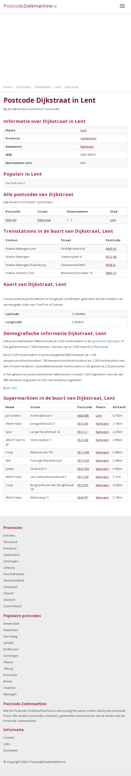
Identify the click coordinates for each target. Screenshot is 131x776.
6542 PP (82, 497)
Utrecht (8, 593)
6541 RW (83, 469)
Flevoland (10, 542)
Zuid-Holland (12, 606)
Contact (8, 737)
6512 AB (111, 257)
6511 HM (83, 452)
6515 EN (82, 423)
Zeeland (9, 600)
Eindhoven (10, 649)
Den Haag (10, 636)
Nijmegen (87, 146)
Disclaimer (10, 750)
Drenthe (9, 535)
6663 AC (111, 249)
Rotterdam (10, 630)
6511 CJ (82, 432)
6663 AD (11, 220)
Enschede (10, 675)
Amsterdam (11, 623)
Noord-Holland (13, 580)
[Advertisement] (65, 48)
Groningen (10, 561)
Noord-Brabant (13, 574)
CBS (14, 388)
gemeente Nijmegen (106, 341)
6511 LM (82, 477)
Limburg (8, 567)
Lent (83, 130)
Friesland (9, 548)
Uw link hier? (15, 183)
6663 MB (83, 415)
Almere (8, 662)
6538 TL (111, 265)
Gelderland (88, 138)
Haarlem (9, 688)
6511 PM (83, 460)
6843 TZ (111, 273)
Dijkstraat (44, 220)
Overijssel (10, 587)
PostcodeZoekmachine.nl (47, 762)
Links (7, 744)
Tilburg (8, 668)
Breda (7, 681)
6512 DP (82, 485)
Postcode (30, 6)
